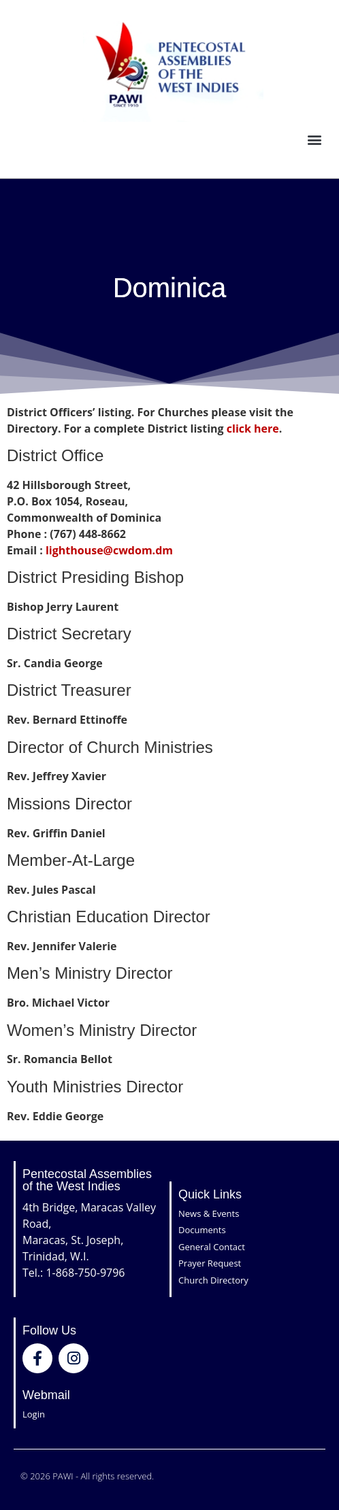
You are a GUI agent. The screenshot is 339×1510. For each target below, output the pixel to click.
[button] (314, 140)
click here (253, 428)
